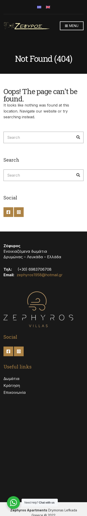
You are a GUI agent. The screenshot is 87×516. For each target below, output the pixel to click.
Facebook (8, 212)
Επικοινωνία (14, 392)
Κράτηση (11, 385)
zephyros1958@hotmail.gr (40, 275)
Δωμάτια (11, 378)
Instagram (19, 212)
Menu (71, 26)
